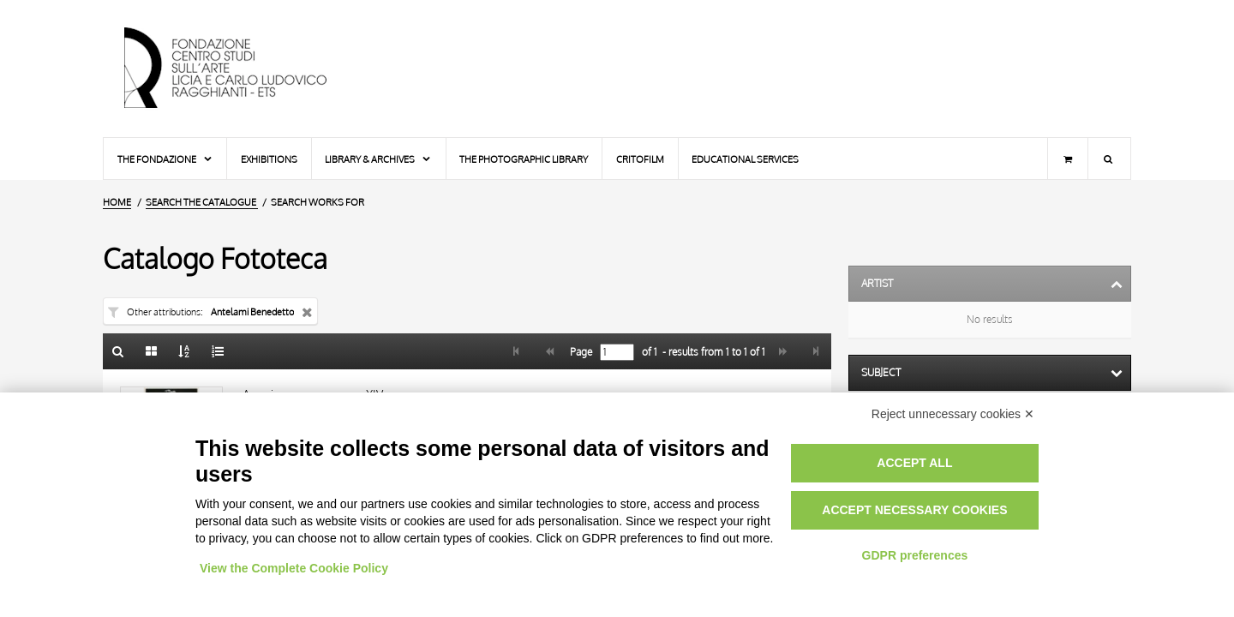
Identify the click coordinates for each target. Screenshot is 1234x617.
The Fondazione (165, 159)
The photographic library (523, 159)
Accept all (914, 463)
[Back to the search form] (118, 351)
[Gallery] (151, 351)
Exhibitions (269, 159)
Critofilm (640, 159)
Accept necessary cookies (914, 510)
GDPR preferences (915, 555)
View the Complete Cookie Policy (294, 568)
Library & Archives (378, 159)
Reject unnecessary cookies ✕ (953, 414)
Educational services (745, 159)
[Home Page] (240, 68)
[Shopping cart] (1067, 158)
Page (579, 352)
